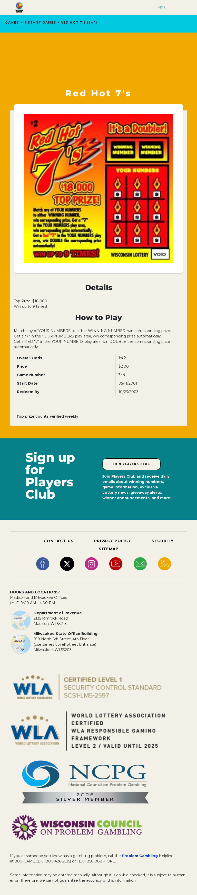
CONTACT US (59, 541)
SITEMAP (109, 549)
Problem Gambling (140, 855)
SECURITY (163, 541)
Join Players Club (131, 464)
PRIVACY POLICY (112, 541)
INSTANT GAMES (39, 22)
